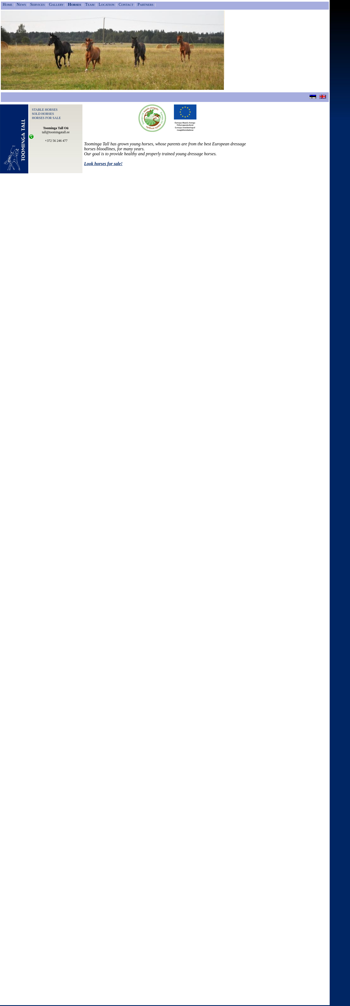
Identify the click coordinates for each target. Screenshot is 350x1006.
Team (90, 4)
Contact (126, 4)
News (21, 4)
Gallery (56, 4)
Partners (146, 4)
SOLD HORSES (43, 114)
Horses (74, 4)
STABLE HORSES (44, 110)
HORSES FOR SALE (46, 118)
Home (7, 4)
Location (106, 4)
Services (37, 4)
